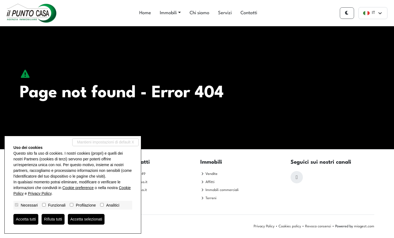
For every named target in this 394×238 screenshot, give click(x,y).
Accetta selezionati (86, 219)
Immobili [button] (168, 13)
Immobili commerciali (222, 190)
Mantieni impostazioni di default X (105, 142)
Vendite (211, 174)
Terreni (210, 198)
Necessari (29, 205)
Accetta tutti (26, 219)
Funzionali (57, 205)
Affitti (210, 182)
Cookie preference (78, 188)
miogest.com (364, 226)
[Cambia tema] (347, 13)
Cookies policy (290, 226)
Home (145, 13)
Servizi (225, 13)
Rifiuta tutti (53, 219)
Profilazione (86, 205)
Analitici (112, 205)
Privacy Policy (264, 226)
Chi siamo (199, 13)
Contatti (249, 13)
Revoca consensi (318, 226)
